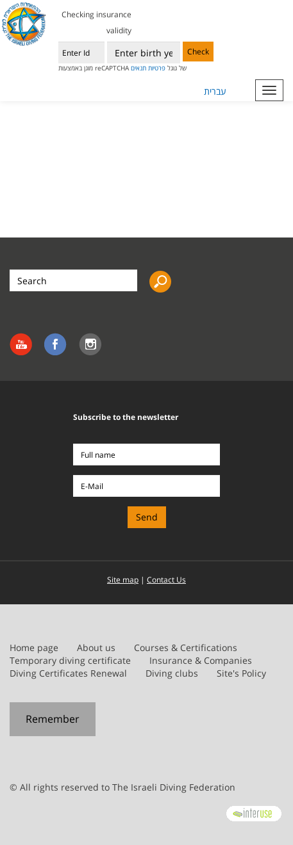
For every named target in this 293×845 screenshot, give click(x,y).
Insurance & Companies (200, 660)
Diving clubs (172, 673)
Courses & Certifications (185, 647)
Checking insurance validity (96, 22)
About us (96, 647)
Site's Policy (241, 673)
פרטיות (156, 67)
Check (198, 51)
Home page (34, 647)
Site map (122, 579)
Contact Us (166, 579)
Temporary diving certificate (70, 660)
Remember (53, 719)
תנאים (138, 67)
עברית (215, 91)
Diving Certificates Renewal (68, 673)
